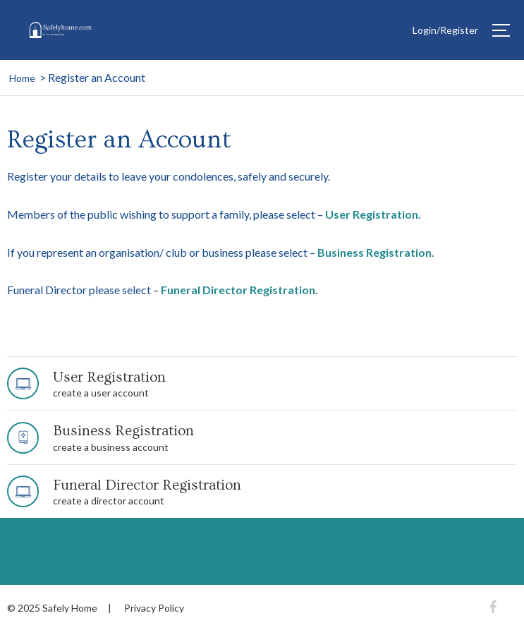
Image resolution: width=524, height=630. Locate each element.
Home (22, 78)
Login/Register (445, 30)
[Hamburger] (501, 30)
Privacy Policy (154, 608)
